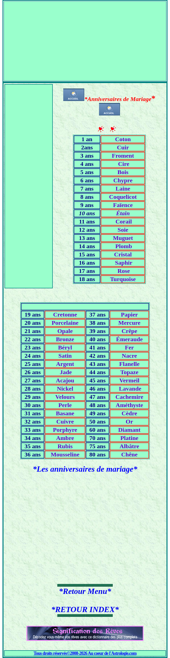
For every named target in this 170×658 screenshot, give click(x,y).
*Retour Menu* (85, 591)
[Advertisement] (85, 36)
